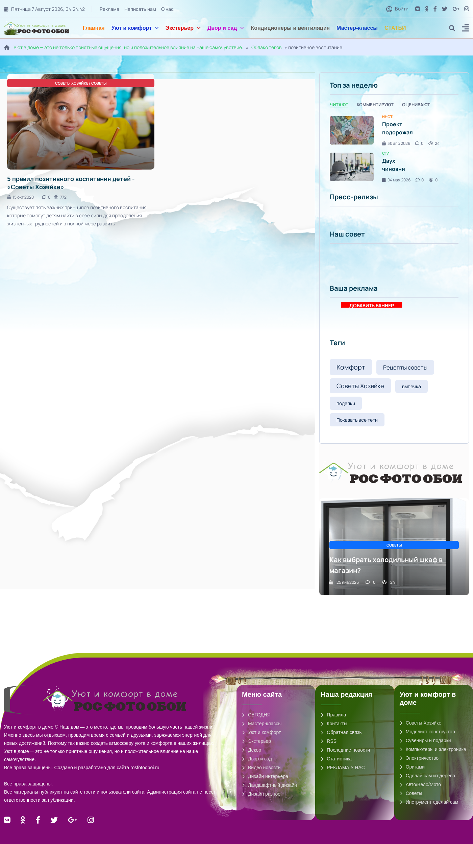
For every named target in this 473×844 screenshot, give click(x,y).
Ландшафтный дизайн (269, 785)
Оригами (412, 767)
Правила (333, 714)
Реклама (110, 9)
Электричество (419, 758)
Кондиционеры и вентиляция (290, 28)
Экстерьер (183, 28)
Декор (251, 750)
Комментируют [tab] (375, 105)
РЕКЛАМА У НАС (343, 767)
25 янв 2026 (344, 582)
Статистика (336, 758)
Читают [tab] (339, 105)
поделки (346, 403)
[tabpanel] (394, 149)
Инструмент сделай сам (429, 802)
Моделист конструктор (427, 731)
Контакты (334, 723)
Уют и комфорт (135, 28)
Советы (411, 793)
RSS (329, 741)
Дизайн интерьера (265, 776)
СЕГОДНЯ (256, 714)
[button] (465, 29)
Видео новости (261, 767)
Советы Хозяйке (360, 386)
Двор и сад (225, 28)
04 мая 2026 (396, 180)
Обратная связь (341, 732)
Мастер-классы (357, 28)
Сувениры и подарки (425, 740)
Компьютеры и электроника (433, 749)
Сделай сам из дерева (427, 775)
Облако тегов (266, 47)
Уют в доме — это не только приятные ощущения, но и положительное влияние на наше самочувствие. (128, 47)
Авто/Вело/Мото (420, 784)
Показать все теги (357, 420)
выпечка (411, 386)
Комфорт (351, 367)
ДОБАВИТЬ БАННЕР (371, 305)
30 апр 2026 (396, 143)
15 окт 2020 (20, 197)
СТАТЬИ (395, 28)
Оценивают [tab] (416, 105)
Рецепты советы (405, 367)
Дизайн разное (261, 794)
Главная (94, 28)
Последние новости (345, 750)
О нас (167, 9)
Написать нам (140, 9)
